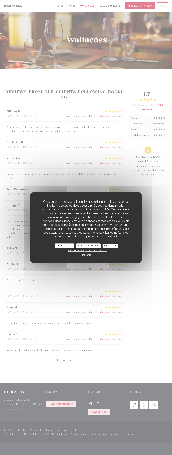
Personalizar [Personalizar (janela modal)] (110, 245)
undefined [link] (86, 254)
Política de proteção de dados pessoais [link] (87, 250)
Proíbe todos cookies (88, 245)
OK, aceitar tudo (64, 245)
